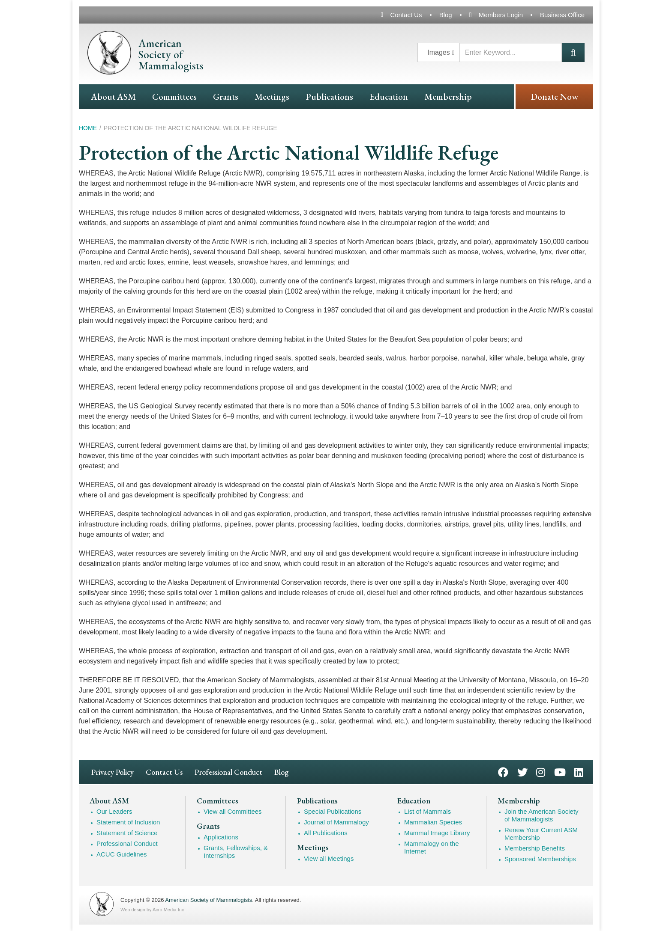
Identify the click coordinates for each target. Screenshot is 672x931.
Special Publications (332, 811)
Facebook (503, 771)
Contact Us (406, 14)
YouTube (560, 771)
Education (388, 96)
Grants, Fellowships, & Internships (236, 851)
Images (438, 52)
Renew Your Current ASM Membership (541, 833)
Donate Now (554, 96)
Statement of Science (127, 832)
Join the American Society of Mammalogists (541, 815)
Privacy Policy (112, 772)
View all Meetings (329, 858)
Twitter (522, 771)
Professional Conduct (228, 772)
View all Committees (233, 811)
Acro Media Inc (168, 909)
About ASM (113, 96)
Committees (174, 96)
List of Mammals (427, 811)
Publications (329, 96)
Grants (225, 96)
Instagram (541, 771)
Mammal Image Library (437, 832)
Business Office (562, 14)
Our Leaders (114, 811)
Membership (448, 96)
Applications (221, 837)
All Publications (326, 832)
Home (88, 128)
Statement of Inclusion (128, 822)
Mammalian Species (433, 822)
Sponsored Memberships (540, 859)
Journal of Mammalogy (336, 822)
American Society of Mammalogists (208, 900)
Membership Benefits (534, 848)
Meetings (272, 96)
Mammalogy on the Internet (431, 847)
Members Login (501, 14)
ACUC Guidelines (121, 854)
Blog (445, 14)
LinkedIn (579, 771)
